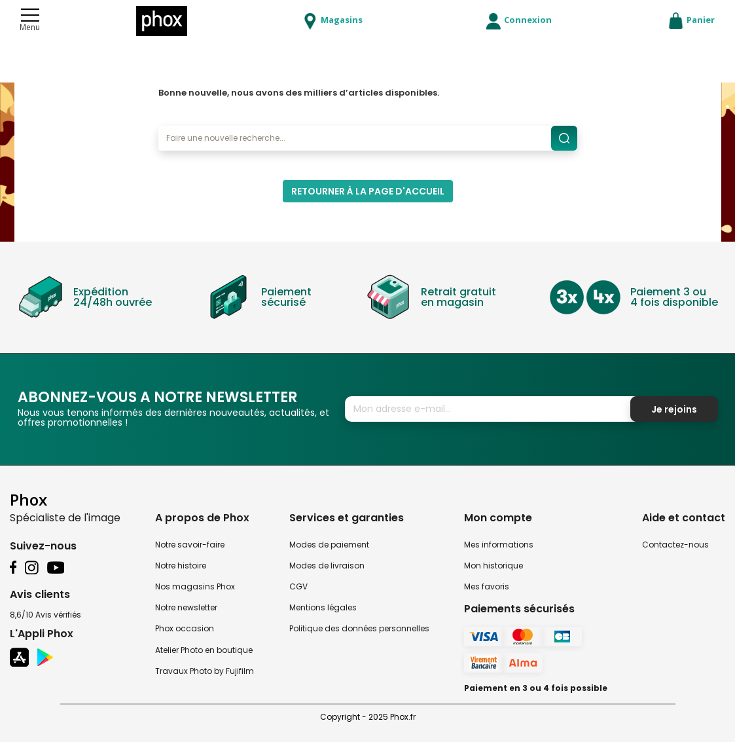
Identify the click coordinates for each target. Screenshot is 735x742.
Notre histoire (180, 565)
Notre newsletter (186, 607)
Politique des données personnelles (359, 628)
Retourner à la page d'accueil (367, 191)
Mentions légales (323, 607)
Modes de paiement (329, 544)
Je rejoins (674, 409)
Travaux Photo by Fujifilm (204, 671)
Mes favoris (486, 586)
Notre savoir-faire (189, 544)
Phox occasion (184, 628)
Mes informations (498, 544)
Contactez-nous (675, 544)
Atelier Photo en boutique (204, 650)
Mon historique (493, 565)
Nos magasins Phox (195, 586)
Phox (28, 499)
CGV (298, 586)
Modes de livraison (327, 565)
